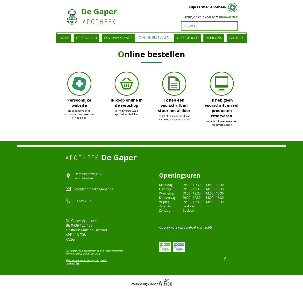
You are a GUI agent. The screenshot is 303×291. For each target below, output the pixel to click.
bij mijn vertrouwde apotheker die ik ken (126, 112)
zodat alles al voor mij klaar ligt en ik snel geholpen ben (174, 117)
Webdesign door (144, 284)
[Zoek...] (209, 26)
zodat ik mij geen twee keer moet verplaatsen (221, 122)
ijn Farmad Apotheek (207, 7)
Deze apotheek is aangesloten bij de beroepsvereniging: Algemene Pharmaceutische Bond (94, 252)
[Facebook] (225, 259)
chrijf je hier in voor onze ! (210, 17)
